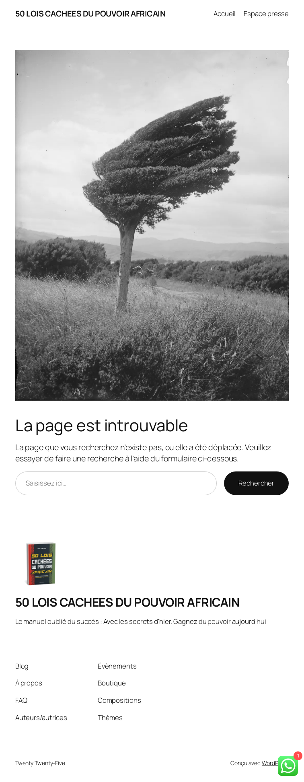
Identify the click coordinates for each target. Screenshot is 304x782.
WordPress (275, 763)
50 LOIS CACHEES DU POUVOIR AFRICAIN (90, 13)
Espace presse (266, 13)
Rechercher (256, 483)
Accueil (225, 13)
